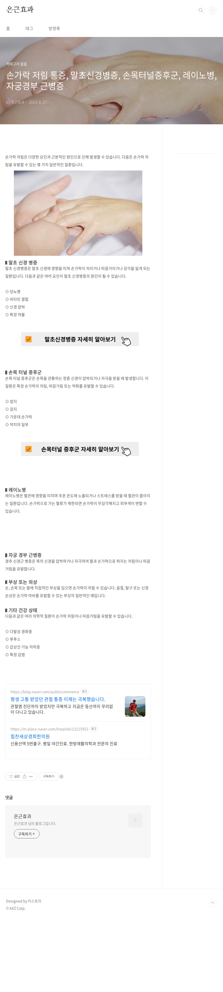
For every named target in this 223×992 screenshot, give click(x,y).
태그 (29, 28)
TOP (213, 975)
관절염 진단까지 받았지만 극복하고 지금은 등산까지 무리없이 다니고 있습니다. (62, 781)
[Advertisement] (78, 715)
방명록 (54, 28)
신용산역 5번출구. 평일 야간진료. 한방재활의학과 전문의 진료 (64, 815)
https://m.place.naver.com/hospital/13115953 (49, 801)
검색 (201, 10)
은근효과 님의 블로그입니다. (35, 895)
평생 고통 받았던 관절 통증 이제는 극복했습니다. (58, 771)
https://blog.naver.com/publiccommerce (45, 763)
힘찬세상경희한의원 (30, 808)
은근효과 (20, 10)
